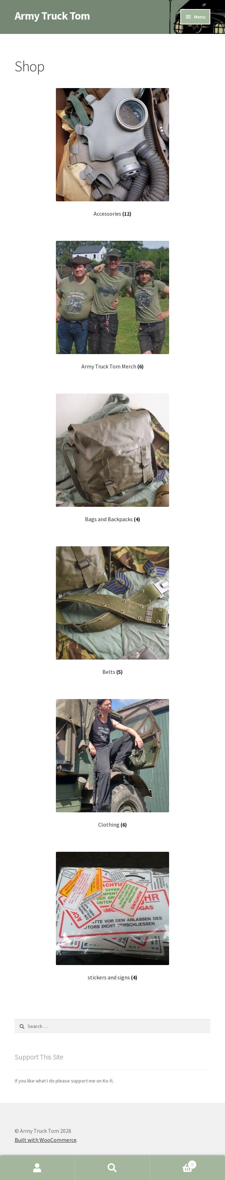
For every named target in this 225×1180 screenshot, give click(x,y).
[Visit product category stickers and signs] (112, 916)
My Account (37, 1168)
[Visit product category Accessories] (112, 152)
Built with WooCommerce (46, 1139)
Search (112, 1168)
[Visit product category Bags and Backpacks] (112, 458)
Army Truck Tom (52, 16)
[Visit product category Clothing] (112, 763)
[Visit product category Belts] (112, 610)
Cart (173, 1163)
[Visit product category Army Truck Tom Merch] (112, 305)
